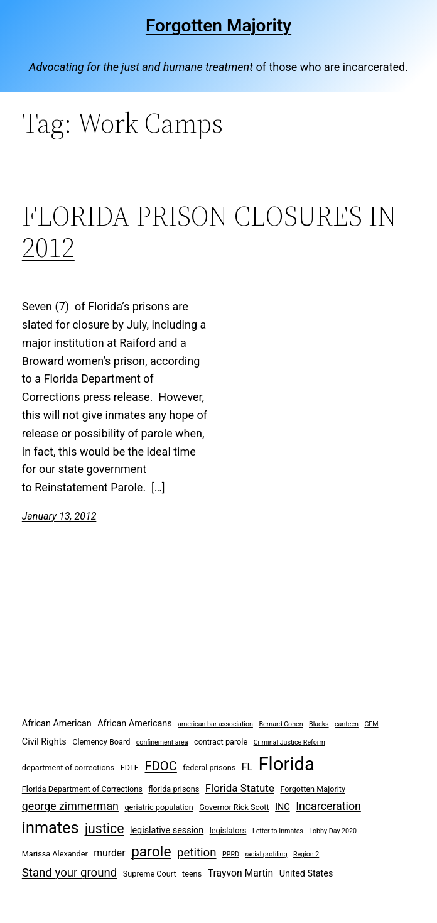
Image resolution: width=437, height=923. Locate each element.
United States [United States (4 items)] (306, 873)
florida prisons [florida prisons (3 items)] (173, 789)
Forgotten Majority (218, 25)
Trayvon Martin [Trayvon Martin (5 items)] (241, 873)
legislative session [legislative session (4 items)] (166, 830)
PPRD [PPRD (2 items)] (230, 854)
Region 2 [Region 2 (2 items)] (306, 854)
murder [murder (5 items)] (109, 853)
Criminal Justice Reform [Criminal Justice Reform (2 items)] (289, 742)
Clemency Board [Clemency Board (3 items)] (101, 741)
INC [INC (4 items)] (282, 807)
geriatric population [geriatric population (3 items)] (158, 807)
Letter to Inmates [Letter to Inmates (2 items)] (277, 831)
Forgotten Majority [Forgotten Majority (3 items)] (312, 789)
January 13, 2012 (59, 516)
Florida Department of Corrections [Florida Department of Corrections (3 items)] (82, 789)
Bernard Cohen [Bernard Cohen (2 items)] (281, 724)
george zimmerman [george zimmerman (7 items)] (70, 805)
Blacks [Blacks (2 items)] (319, 724)
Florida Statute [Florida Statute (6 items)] (239, 788)
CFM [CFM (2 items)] (371, 724)
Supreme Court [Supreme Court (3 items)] (149, 873)
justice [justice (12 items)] (104, 828)
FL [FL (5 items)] (247, 767)
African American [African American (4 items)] (57, 723)
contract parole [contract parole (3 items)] (220, 741)
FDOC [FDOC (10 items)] (161, 765)
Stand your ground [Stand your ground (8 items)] (69, 873)
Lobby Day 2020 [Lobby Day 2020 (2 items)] (333, 831)
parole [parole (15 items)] (151, 851)
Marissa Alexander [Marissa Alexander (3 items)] (55, 853)
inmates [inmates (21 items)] (50, 828)
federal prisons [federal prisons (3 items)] (209, 767)
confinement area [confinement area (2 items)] (162, 742)
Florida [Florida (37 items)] (286, 764)
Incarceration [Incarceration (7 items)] (328, 805)
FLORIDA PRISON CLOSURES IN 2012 (209, 232)
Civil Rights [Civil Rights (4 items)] (44, 741)
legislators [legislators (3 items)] (228, 830)
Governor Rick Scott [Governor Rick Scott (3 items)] (234, 807)
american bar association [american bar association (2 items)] (215, 724)
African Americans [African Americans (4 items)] (134, 723)
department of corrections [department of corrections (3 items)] (68, 767)
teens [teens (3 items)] (192, 873)
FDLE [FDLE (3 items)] (130, 767)
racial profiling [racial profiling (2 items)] (266, 854)
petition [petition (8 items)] (197, 853)
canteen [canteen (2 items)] (347, 724)
